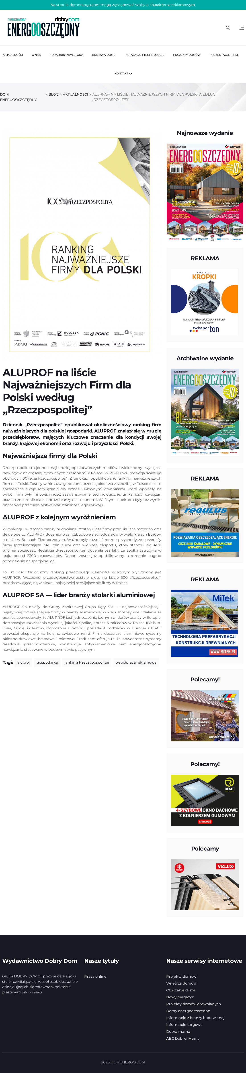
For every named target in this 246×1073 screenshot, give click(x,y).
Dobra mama (178, 1031)
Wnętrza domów (181, 983)
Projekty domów (187, 54)
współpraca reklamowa (136, 662)
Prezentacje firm (224, 54)
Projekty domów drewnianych (193, 1004)
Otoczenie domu (181, 990)
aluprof (23, 662)
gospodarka (47, 662)
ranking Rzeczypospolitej (86, 662)
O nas (36, 54)
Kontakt (121, 73)
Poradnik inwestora (66, 54)
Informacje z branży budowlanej (195, 1018)
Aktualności (13, 54)
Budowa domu (104, 54)
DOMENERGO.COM (128, 1062)
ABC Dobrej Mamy (183, 1038)
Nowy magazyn (180, 997)
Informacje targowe (184, 1025)
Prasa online (95, 976)
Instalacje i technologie (144, 54)
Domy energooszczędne (188, 1011)
